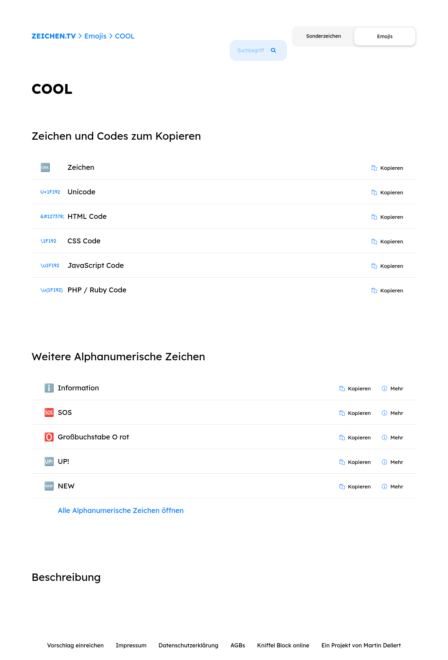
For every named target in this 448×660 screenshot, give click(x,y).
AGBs (237, 637)
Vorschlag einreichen (75, 637)
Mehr (392, 380)
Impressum (131, 637)
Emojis (95, 36)
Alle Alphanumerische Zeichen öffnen (121, 502)
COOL (125, 36)
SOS (65, 404)
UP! (63, 453)
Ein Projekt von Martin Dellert (361, 637)
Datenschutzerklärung (188, 637)
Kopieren (387, 160)
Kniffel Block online (283, 637)
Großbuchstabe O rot (93, 428)
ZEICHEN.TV (53, 36)
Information (78, 379)
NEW (66, 477)
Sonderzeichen (323, 36)
